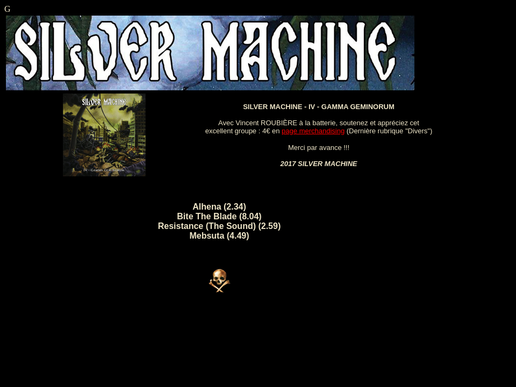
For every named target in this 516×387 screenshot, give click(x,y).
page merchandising (313, 131)
